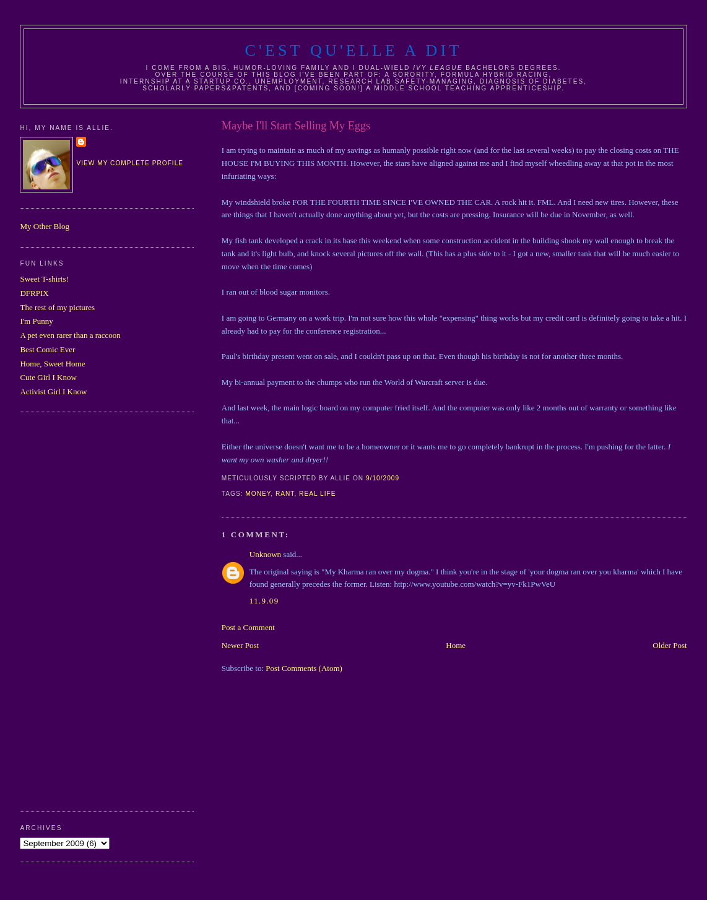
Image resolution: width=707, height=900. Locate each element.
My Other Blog (44, 226)
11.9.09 (264, 600)
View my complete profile (129, 163)
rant (285, 493)
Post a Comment (248, 627)
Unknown (265, 554)
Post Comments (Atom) (304, 668)
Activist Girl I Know (53, 391)
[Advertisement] (69, 610)
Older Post (670, 645)
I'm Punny (36, 321)
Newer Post (240, 645)
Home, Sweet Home (52, 363)
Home (456, 645)
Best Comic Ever (47, 349)
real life (317, 493)
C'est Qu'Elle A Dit (353, 50)
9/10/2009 (382, 478)
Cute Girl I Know (48, 377)
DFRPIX (34, 293)
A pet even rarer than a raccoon (70, 335)
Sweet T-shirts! (44, 278)
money (258, 493)
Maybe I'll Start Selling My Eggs (296, 125)
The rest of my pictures (57, 307)
